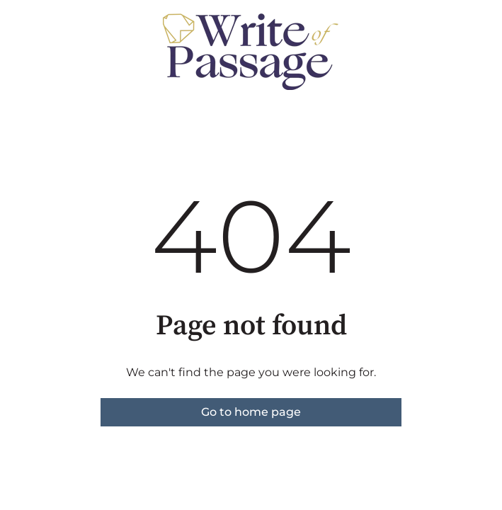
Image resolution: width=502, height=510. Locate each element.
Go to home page (251, 412)
